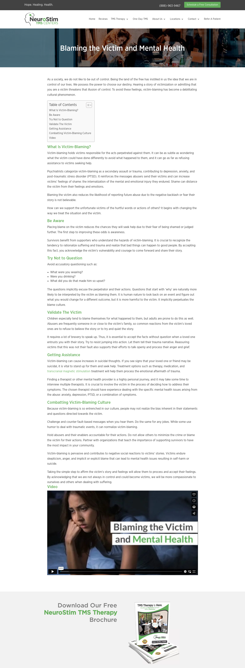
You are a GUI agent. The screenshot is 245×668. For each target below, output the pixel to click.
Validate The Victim (60, 124)
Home (92, 19)
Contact (192, 19)
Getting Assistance (60, 128)
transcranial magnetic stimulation (68, 371)
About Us (157, 19)
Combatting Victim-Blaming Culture (70, 133)
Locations (175, 19)
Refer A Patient (212, 19)
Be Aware (54, 115)
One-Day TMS (140, 19)
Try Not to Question (60, 119)
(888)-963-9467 (169, 5)
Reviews (103, 19)
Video (52, 138)
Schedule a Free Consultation (202, 5)
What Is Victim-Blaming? (63, 110)
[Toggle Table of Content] (87, 105)
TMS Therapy (118, 19)
